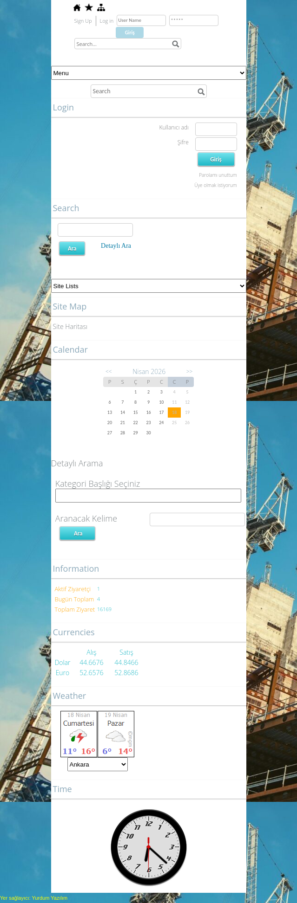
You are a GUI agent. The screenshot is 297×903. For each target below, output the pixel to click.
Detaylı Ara (116, 245)
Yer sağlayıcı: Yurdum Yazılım (33, 898)
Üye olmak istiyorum (215, 185)
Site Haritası (70, 326)
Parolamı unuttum (218, 175)
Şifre (183, 142)
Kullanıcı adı (173, 127)
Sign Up (83, 20)
